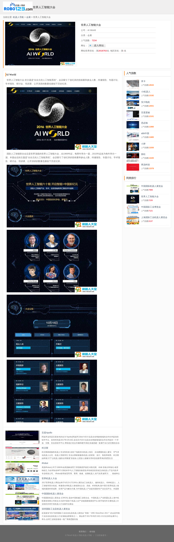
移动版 (92, 531)
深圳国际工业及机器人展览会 (56, 509)
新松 (143, 154)
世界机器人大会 (49, 478)
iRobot (45, 463)
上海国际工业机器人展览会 (154, 217)
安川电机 (145, 102)
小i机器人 (145, 91)
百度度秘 (145, 112)
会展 (28, 17)
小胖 (143, 144)
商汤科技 (145, 164)
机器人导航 (18, 17)
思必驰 (144, 123)
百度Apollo (47, 432)
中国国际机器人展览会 (52, 493)
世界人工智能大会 (150, 196)
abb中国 (145, 133)
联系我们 (82, 531)
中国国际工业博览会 (151, 207)
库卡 (143, 81)
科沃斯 (45, 448)
